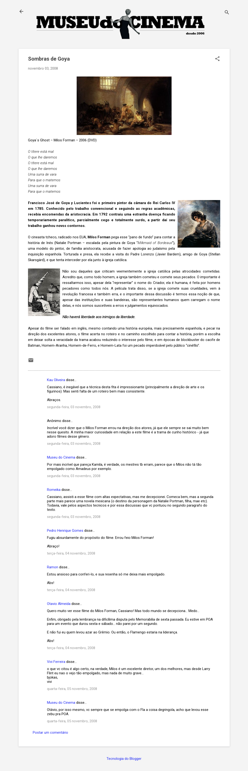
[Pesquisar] (227, 13)
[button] (217, 59)
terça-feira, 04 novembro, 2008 (71, 553)
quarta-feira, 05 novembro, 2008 (72, 689)
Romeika (54, 490)
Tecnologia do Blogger (124, 759)
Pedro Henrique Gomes (65, 530)
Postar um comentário (50, 732)
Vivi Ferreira (56, 662)
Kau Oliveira (56, 380)
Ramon (52, 567)
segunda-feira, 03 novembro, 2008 (73, 407)
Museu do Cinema (61, 457)
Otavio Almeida (58, 604)
